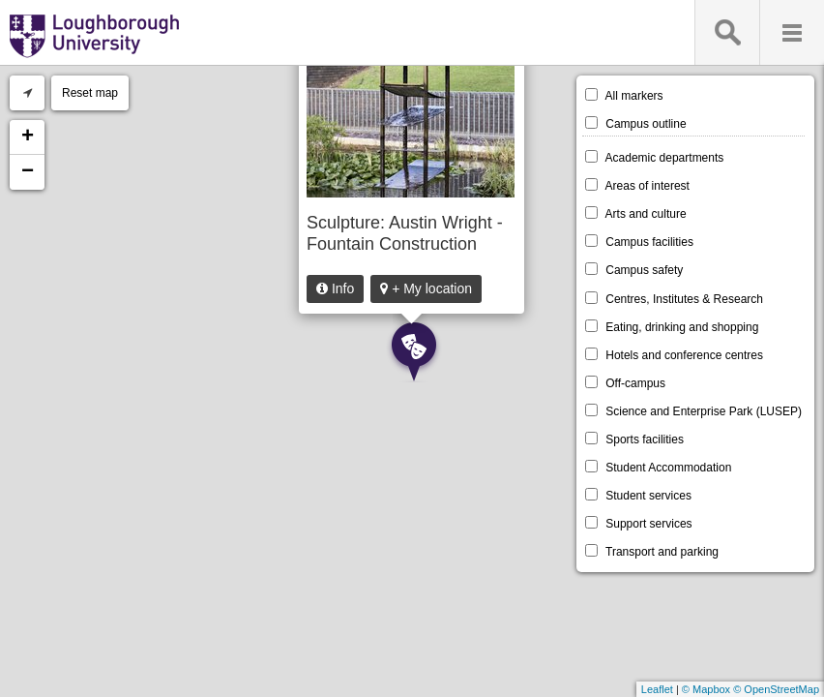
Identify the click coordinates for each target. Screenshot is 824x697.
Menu (791, 32)
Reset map (90, 93)
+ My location (426, 288)
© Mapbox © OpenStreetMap (750, 689)
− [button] (27, 172)
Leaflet (657, 689)
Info (335, 288)
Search (726, 32)
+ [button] (27, 137)
